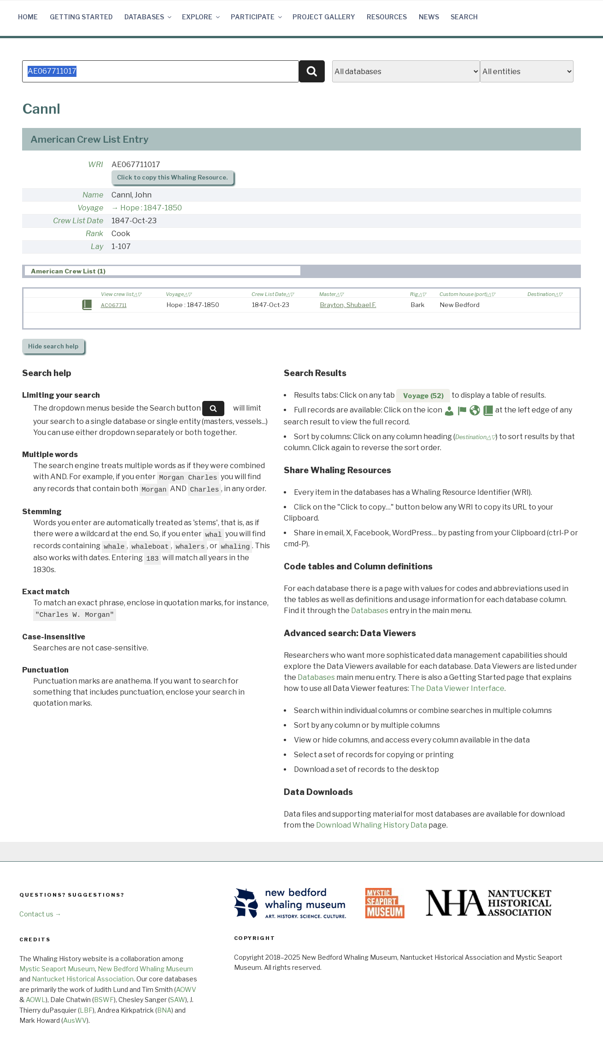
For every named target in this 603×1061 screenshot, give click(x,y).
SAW (177, 999)
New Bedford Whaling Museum (145, 969)
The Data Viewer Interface (457, 688)
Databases (148, 17)
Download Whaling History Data (371, 825)
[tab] (162, 271)
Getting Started (81, 17)
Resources (387, 17)
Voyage (90, 207)
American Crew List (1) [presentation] (68, 271)
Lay (97, 246)
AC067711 (114, 305)
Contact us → (40, 914)
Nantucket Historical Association (83, 979)
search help (53, 346)
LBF (86, 1010)
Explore (201, 17)
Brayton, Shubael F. (348, 304)
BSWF (104, 999)
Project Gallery (324, 17)
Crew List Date (78, 220)
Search (464, 17)
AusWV (75, 1020)
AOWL (36, 999)
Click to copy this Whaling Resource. (172, 177)
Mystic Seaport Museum (57, 969)
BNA (164, 1010)
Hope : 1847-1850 (151, 207)
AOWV (186, 989)
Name (92, 195)
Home (28, 17)
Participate (257, 17)
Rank (94, 233)
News (429, 17)
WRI (95, 164)
